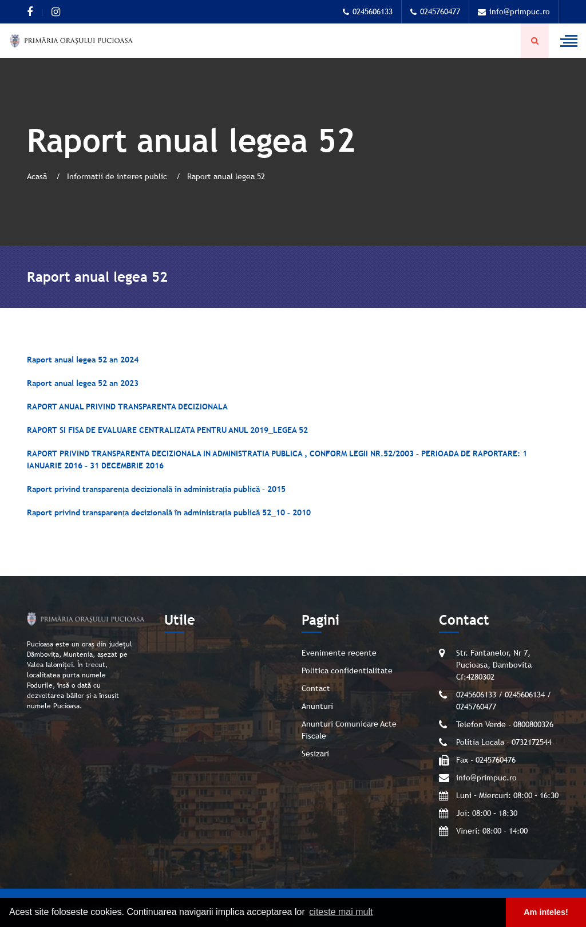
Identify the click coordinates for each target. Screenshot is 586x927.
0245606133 (368, 11)
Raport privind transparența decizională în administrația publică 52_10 (156, 512)
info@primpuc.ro (514, 11)
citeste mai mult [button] (341, 912)
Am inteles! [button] (546, 912)
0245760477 (435, 11)
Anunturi (317, 706)
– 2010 (298, 512)
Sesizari (315, 753)
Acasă (38, 176)
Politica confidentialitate (347, 670)
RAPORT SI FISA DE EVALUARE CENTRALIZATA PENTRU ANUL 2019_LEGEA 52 (167, 430)
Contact (316, 688)
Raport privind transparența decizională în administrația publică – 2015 (156, 489)
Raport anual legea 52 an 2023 (82, 383)
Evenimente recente (339, 652)
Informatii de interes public (118, 176)
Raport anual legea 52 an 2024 (82, 359)
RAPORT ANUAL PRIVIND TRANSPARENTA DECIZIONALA (127, 406)
